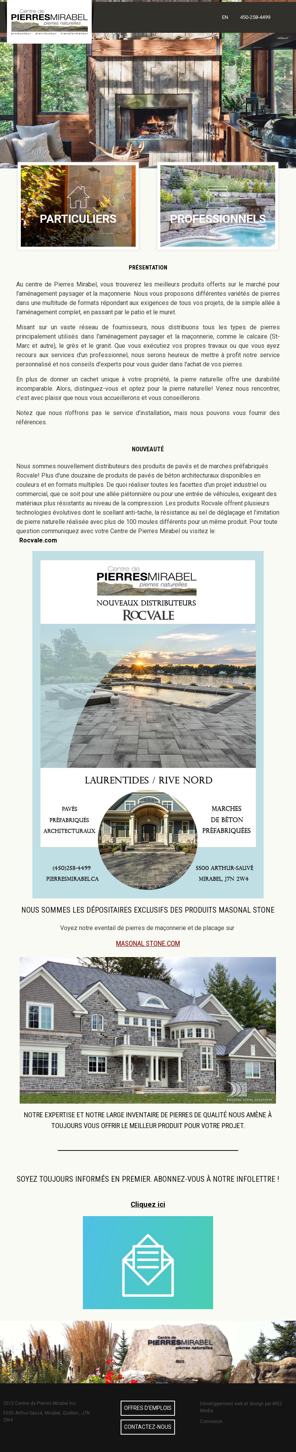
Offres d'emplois (148, 1408)
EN (225, 17)
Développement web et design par (236, 1403)
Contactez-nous (148, 1427)
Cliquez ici (148, 1204)
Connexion (211, 1421)
